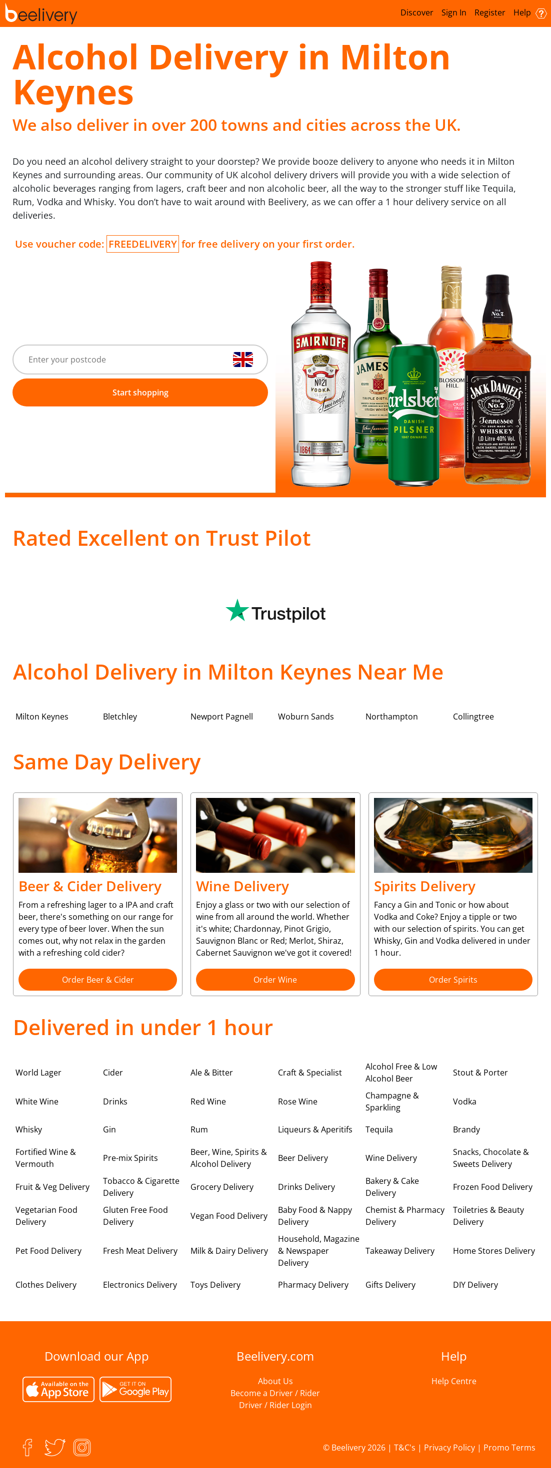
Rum (199, 1129)
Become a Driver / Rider (275, 1393)
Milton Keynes (42, 716)
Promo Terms (510, 1447)
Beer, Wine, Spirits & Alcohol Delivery (228, 1157)
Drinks (115, 1101)
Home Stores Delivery (494, 1250)
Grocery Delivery (222, 1186)
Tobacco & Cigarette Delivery (141, 1186)
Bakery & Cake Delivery (392, 1186)
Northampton (392, 716)
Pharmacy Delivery (313, 1284)
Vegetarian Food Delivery (47, 1215)
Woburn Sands (306, 716)
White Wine (37, 1101)
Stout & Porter (480, 1072)
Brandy (466, 1129)
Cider (113, 1072)
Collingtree (473, 716)
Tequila (379, 1129)
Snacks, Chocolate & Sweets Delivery (491, 1157)
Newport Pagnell (221, 716)
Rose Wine (298, 1101)
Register (490, 12)
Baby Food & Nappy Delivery (315, 1215)
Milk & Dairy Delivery (229, 1250)
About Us (275, 1381)
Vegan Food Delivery (229, 1215)
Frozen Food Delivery (492, 1186)
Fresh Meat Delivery (140, 1250)
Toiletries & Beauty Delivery (488, 1215)
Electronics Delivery (140, 1284)
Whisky (29, 1129)
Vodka (464, 1101)
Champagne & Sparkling (392, 1101)
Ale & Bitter (211, 1072)
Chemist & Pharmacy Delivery (405, 1215)
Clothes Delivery (46, 1284)
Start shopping (140, 392)
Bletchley (120, 716)
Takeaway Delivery (400, 1250)
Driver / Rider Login (275, 1405)
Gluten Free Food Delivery (135, 1215)
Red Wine (208, 1101)
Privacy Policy (449, 1447)
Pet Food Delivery (49, 1250)
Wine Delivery (391, 1157)
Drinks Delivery (306, 1186)
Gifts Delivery (391, 1284)
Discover (417, 12)
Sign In (454, 12)
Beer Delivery (303, 1157)
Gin (109, 1129)
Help (530, 12)
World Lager (39, 1072)
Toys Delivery (215, 1284)
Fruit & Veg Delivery (53, 1186)
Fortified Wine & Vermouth (46, 1157)
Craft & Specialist (310, 1072)
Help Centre (454, 1381)
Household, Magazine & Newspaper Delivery (319, 1250)
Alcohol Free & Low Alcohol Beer (401, 1072)
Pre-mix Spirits (130, 1157)
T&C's (405, 1447)
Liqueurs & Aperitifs (315, 1129)
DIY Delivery (475, 1284)
